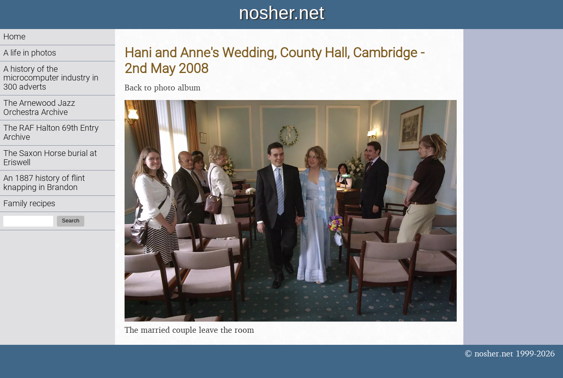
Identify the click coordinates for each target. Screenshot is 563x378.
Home (14, 36)
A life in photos (29, 53)
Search (70, 220)
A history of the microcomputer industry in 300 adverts (50, 78)
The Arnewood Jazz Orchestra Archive (39, 107)
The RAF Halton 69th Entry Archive (51, 132)
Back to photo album (163, 87)
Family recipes (29, 203)
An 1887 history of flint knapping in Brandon (44, 182)
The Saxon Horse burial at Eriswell (50, 158)
